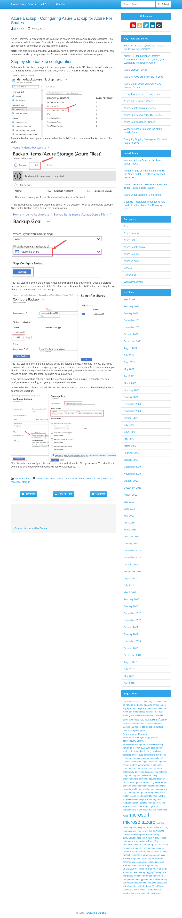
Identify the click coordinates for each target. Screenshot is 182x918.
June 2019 (129, 508)
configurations (159, 758)
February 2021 (131, 390)
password (132, 831)
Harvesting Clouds (23, 4)
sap (152, 855)
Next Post (98, 494)
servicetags (151, 862)
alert (136, 705)
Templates (128, 875)
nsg (166, 827)
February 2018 (131, 599)
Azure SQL (129, 240)
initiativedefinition (130, 799)
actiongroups (132, 701)
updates (137, 883)
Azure (127, 226)
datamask (157, 768)
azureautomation (138, 723)
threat (145, 876)
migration (160, 823)
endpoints (160, 786)
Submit (163, 4)
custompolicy (144, 765)
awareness (134, 720)
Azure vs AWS (131, 261)
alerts (140, 705)
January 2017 (131, 634)
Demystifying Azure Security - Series (143, 94)
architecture (160, 708)
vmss (134, 890)
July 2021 (129, 355)
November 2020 (132, 411)
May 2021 (129, 369)
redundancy (141, 841)
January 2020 (131, 459)
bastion (136, 751)
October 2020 (131, 418)
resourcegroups (161, 844)
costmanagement (159, 761)
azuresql (145, 747)
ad (124, 705)
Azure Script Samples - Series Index (143, 194)
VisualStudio (158, 886)
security (147, 858)
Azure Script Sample (135, 247)
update (129, 883)
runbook (126, 855)
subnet (126, 872)
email (134, 786)
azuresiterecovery (45, 478)
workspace (139, 806)
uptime (144, 883)
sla (143, 865)
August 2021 (130, 348)
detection (163, 772)
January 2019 (131, 543)
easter (158, 782)
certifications (149, 755)
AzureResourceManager (135, 734)
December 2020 (132, 404)
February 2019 (131, 536)
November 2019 (132, 473)
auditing (126, 715)
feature (133, 796)
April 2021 (129, 376)
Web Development (133, 282)
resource (160, 848)
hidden (126, 796)
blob (154, 751)
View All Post (63, 494)
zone (157, 893)
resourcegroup (146, 844)
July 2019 (129, 501)
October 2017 (131, 627)
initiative (161, 796)
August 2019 (130, 494)
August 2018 (130, 578)
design (148, 772)
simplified (132, 865)
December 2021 (132, 320)
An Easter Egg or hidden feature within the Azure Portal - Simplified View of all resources (144, 174)
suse (140, 872)
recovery (15, 482)
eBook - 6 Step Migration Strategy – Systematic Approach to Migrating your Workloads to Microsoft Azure (144, 59)
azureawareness (154, 723)
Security (140, 741)
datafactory (147, 768)
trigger (155, 869)
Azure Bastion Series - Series (139, 122)
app (124, 708)
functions (155, 789)
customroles (156, 765)
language (127, 803)
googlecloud (146, 792)
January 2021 (131, 397)
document (143, 779)
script (133, 858)
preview (126, 834)
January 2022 (131, 313)
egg (163, 782)
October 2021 (131, 334)
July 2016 (129, 669)
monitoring (127, 827)
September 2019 (132, 487)
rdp (143, 838)
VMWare (141, 890)
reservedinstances (131, 844)
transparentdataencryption (135, 879)
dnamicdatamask (130, 779)
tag (144, 872)
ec (130, 786)
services (159, 838)
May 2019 (129, 515)
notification (159, 827)
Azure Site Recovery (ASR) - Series (143, 115)
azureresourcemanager (133, 737)
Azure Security (131, 254)
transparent (158, 876)
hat (124, 841)
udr (124, 883)
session (160, 862)
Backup (126, 727)
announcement (159, 705)
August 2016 (130, 662)
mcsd (164, 810)
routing (165, 851)
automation (136, 715)
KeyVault (157, 799)
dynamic (130, 782)
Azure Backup (22, 478)
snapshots (149, 865)
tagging (149, 872)
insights (142, 799)
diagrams (136, 775)
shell (125, 865)
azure (154, 719)
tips (150, 876)
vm (158, 855)
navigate (141, 827)
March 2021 (130, 383)
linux (150, 803)
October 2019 (131, 480)
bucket (135, 755)
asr (151, 712)
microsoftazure (105, 478)
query (156, 834)
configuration (147, 758)
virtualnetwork (145, 886)
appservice (150, 708)
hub (143, 796)
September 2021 (132, 341)
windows (151, 893)
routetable (145, 851)
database (127, 768)
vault (125, 751)
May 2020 (129, 439)
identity (148, 796)
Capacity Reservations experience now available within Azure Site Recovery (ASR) (144, 205)
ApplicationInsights (135, 708)
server (126, 862)
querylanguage (129, 838)
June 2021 (129, 362)
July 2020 (129, 425)
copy (144, 761)
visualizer (127, 851)
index (155, 796)
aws (142, 719)
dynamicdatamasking (144, 782)
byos (141, 755)
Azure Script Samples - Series (140, 108)
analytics (148, 705)
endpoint (151, 786)
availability (158, 715)
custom (133, 765)
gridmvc (156, 792)
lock (154, 803)
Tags (155, 872)
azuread (126, 723)
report (161, 841)
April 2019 (129, 522)
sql (156, 865)
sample (146, 855)
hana (162, 792)
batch (142, 751)
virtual (151, 883)
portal (142, 730)
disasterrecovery (75, 478)
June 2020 (129, 432)
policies (159, 726)
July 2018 (129, 585)
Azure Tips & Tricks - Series (138, 101)
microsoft (90, 478)
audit (161, 712)
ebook (126, 786)
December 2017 (132, 613)
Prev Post (28, 494)
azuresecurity (129, 741)
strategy (163, 868)
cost (149, 761)
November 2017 (132, 620)
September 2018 (132, 571)
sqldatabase (129, 868)
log (163, 803)
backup (60, 478)
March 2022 (130, 299)
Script (147, 737)
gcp (124, 792)
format (139, 789)
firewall (132, 789)
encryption (142, 786)
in (166, 782)
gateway (163, 789)
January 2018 (131, 606)
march (139, 810)
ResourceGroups (130, 848)
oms (125, 831)
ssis (142, 869)
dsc (124, 782)
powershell (158, 831)
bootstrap (127, 755)
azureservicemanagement (134, 744)
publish (143, 834)
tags (160, 872)
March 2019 (130, 529)
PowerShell (130, 275)
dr (164, 779)
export (126, 789)
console (137, 761)
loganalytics (128, 806)
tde (164, 872)
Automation (147, 715)
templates (138, 876)
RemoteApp (153, 841)
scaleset (126, 858)
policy (126, 730)
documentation (155, 779)
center (161, 748)
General (128, 268)
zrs (162, 893)
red (164, 838)
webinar (142, 893)
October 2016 (131, 648)
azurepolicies (148, 727)
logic (147, 806)
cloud (158, 755)
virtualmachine (130, 886)
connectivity (128, 761)
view (139, 865)
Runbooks (135, 855)
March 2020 (130, 446)
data (132, 727)
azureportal (134, 730)
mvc (135, 827)
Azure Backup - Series (135, 69)
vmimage (127, 890)
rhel (134, 851)
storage (26, 482)
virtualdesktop (160, 883)
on (155, 855)
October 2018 (131, 564)
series (160, 858)
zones (125, 720)
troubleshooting (160, 879)
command (127, 758)
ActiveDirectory (160, 701)
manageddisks (129, 810)
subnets (133, 872)
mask (145, 810)
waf (159, 890)
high (139, 796)
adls (131, 705)
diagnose (127, 775)
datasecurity (128, 772)
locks (159, 803)
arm (130, 712)
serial (154, 858)
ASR (156, 712)
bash (130, 751)
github (137, 792)
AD (127, 705)
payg (139, 831)
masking (152, 810)
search (140, 858)
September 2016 (132, 655)
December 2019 (132, 466)
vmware (149, 890)
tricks (149, 879)
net (124, 701)
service (142, 862)
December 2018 (132, 550)
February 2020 (131, 453)
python (150, 834)
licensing (143, 803)
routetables (156, 851)
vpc (155, 890)
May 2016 (129, 676)
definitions (139, 772)
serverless (134, 862)
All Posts (45, 4)
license (135, 803)
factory (138, 727)
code (163, 755)
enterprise (131, 841)
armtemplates (139, 712)
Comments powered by (30, 528)
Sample (154, 737)
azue (147, 720)
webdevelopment (130, 893)
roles (138, 851)
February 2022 (131, 306)
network (150, 827)
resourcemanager (147, 848)
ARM (125, 711)
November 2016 (132, 641)
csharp (126, 765)
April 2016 (129, 683)
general (130, 792)
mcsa (159, 810)
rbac (139, 838)
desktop (154, 772)
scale (163, 855)
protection (135, 834)
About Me (61, 4)
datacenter (137, 768)
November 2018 (132, 557)
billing (148, 751)
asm (148, 712)
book (158, 751)
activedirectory (145, 701)
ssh (138, 869)
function (146, 789)
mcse (125, 816)
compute (136, 758)
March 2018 (130, 592)
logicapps (154, 806)
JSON (149, 799)
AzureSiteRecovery (131, 748)
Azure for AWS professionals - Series (143, 76)
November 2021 (132, 327)
